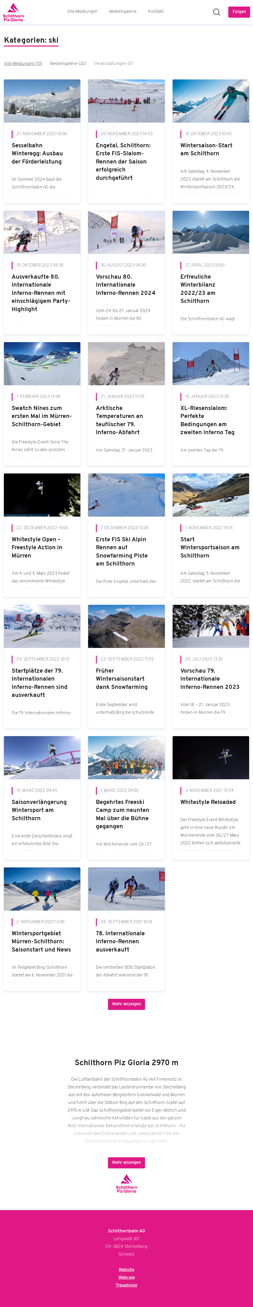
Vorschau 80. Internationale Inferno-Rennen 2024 (125, 285)
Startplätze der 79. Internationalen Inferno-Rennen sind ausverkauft (40, 683)
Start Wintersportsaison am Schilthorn (210, 548)
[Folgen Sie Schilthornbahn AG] (239, 12)
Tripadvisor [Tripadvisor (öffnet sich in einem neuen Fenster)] (126, 1285)
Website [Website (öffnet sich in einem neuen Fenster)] (126, 1270)
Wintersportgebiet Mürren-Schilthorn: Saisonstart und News (41, 942)
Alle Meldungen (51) (23, 64)
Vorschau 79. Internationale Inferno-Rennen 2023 (210, 679)
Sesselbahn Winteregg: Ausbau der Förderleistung (37, 154)
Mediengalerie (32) (68, 64)
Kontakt (156, 12)
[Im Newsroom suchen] (217, 12)
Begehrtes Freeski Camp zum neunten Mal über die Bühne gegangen (122, 815)
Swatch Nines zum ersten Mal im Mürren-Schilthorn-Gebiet (42, 416)
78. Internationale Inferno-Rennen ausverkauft (120, 942)
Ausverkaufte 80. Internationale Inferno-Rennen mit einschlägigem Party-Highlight (41, 293)
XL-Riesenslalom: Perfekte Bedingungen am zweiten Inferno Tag (207, 421)
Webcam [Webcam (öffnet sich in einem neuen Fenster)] (126, 1278)
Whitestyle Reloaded (208, 802)
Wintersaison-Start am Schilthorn (206, 150)
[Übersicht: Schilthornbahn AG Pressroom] (13, 12)
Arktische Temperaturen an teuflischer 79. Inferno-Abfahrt (119, 421)
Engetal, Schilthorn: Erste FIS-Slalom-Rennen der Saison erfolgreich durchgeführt (123, 162)
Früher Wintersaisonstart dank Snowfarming (122, 679)
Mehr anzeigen (126, 1004)
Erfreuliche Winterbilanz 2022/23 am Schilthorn (197, 289)
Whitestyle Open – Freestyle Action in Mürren (37, 548)
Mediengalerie (123, 12)
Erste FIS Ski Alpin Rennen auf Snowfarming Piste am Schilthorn (122, 552)
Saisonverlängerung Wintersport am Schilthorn (39, 810)
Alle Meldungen (82, 12)
